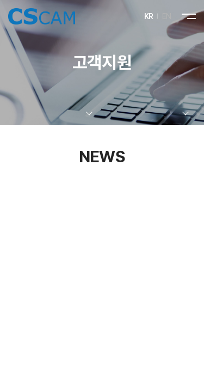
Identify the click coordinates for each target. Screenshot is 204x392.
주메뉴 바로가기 (0, 0)
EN (166, 16)
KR (148, 16)
